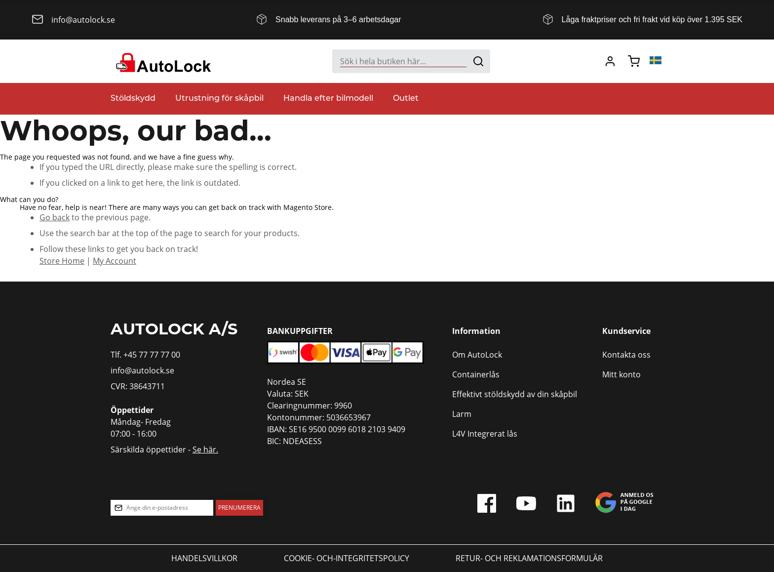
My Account (114, 260)
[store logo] (162, 61)
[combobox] (411, 61)
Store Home (61, 260)
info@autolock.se (142, 370)
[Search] (478, 61)
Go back (54, 217)
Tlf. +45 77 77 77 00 (145, 354)
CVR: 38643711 (138, 386)
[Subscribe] (239, 508)
